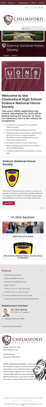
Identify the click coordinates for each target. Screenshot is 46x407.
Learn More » (8, 203)
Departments (24, 3)
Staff (34, 3)
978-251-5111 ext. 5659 (14, 319)
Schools (11, 3)
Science (14, 55)
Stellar (23, 405)
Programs (6, 55)
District (3, 3)
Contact (41, 3)
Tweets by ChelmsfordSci (12, 326)
